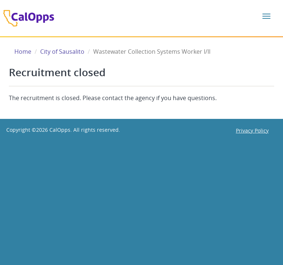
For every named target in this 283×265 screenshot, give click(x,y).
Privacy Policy (252, 130)
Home (22, 51)
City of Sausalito (62, 51)
